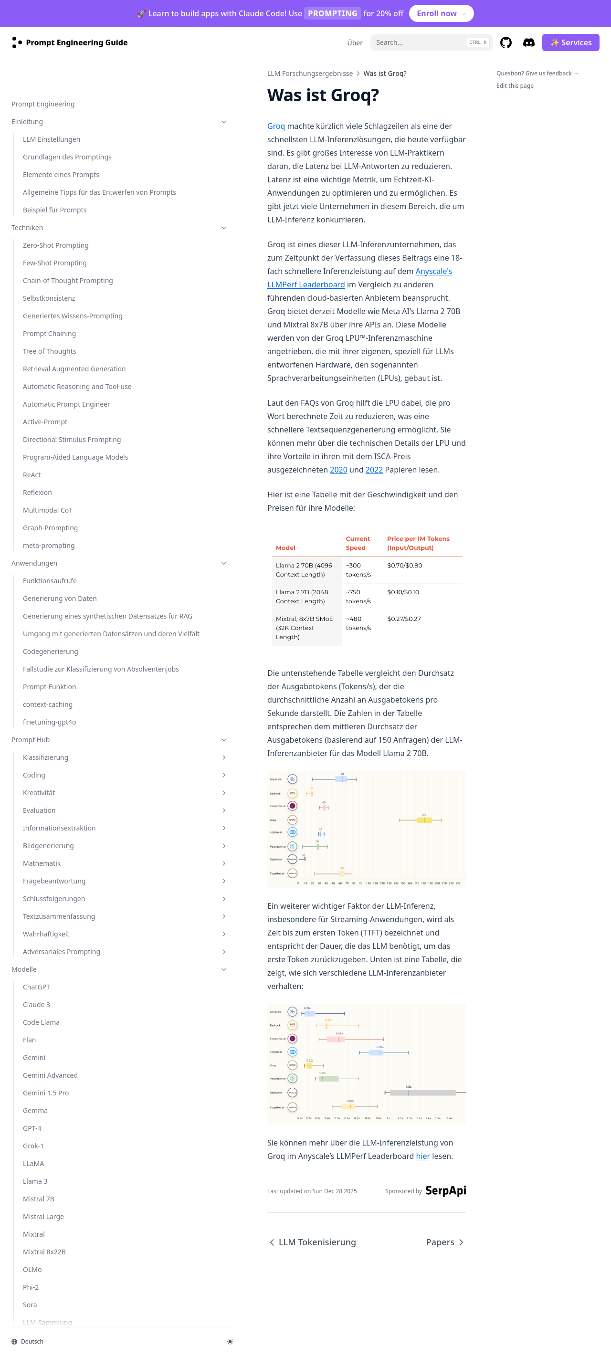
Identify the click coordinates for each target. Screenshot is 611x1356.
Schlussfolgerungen (64, 111)
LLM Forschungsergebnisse (58, 665)
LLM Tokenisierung (52, 902)
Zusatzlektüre (32, 1008)
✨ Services (571, 42)
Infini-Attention (47, 857)
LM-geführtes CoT (51, 741)
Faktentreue (42, 625)
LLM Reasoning (47, 723)
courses (23, 1223)
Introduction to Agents (58, 1079)
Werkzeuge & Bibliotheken (53, 955)
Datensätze (29, 991)
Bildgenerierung (64, 58)
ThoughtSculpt (46, 839)
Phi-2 (31, 519)
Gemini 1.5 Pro (46, 325)
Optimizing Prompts (54, 1258)
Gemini (34, 289)
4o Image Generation (56, 1311)
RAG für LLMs (44, 706)
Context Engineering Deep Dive (64, 1165)
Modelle (58, 201)
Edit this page (515, 86)
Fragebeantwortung (64, 93)
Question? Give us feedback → (537, 73)
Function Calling (48, 1187)
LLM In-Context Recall (57, 822)
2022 (252, 349)
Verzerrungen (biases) (57, 643)
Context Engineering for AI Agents (60, 1137)
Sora (30, 537)
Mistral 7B (38, 431)
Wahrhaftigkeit (64, 156)
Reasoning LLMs (48, 1293)
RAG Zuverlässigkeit (54, 804)
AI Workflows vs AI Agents (63, 1114)
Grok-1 (33, 378)
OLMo (32, 501)
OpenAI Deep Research (59, 1276)
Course (22, 1026)
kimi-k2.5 (37, 572)
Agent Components (53, 1097)
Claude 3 (36, 237)
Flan (29, 272)
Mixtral (34, 466)
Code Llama (41, 254)
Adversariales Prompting (64, 179)
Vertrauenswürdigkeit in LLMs (60, 880)
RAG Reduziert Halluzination (45, 764)
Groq (154, 126)
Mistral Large (43, 448)
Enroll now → (441, 13)
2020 (216, 349)
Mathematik (64, 75)
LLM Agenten (43, 688)
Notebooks (28, 973)
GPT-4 (32, 360)
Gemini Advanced (50, 307)
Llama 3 (35, 413)
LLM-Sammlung (47, 554)
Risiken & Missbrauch (58, 590)
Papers (22, 938)
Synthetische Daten (53, 786)
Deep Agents (43, 1205)
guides (58, 1240)
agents (58, 1061)
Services (24, 1044)
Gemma (35, 342)
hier (200, 1167)
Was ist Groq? (45, 920)
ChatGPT (36, 219)
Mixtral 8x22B (44, 484)
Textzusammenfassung (64, 133)
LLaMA (33, 395)
